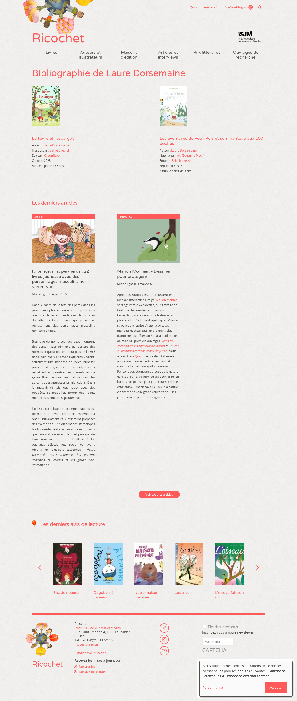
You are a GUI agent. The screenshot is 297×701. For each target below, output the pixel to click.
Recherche (260, 7)
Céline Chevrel (59, 155)
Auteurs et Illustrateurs (90, 60)
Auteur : (37, 150)
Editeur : (37, 160)
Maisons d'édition (129, 60)
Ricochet (62, 41)
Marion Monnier (167, 305)
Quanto (140, 361)
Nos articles (88, 671)
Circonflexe (52, 160)
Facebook (164, 631)
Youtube (164, 656)
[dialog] (246, 678)
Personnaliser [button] (213, 687)
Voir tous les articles (159, 499)
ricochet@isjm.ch (87, 649)
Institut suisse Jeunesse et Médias (249, 41)
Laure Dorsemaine (56, 150)
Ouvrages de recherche (245, 60)
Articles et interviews (168, 60)
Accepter (276, 687)
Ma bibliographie (238, 7)
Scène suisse (205, 7)
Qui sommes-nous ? (175, 7)
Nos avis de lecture (94, 677)
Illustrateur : (40, 155)
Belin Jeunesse (181, 165)
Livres (51, 57)
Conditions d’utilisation (92, 658)
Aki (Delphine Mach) (190, 160)
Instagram (164, 644)
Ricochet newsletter (223, 632)
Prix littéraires (206, 57)
